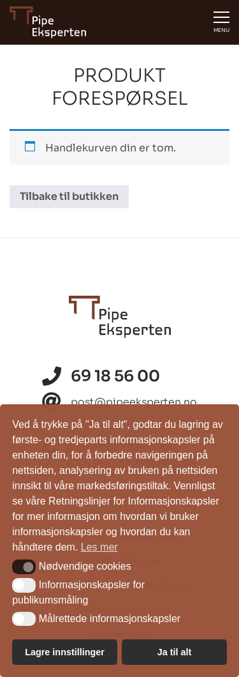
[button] (24, 566)
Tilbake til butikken (69, 196)
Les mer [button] (99, 547)
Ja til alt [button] (174, 652)
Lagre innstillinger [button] (65, 652)
